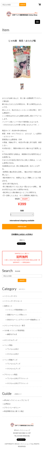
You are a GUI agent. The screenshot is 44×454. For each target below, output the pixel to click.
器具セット (8, 306)
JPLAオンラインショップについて (16, 400)
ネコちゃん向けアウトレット (18, 383)
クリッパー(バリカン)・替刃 (14, 325)
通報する (22, 240)
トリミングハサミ (10, 296)
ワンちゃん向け (13, 349)
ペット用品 (8, 345)
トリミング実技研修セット (17, 310)
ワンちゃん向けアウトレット (18, 378)
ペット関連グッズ (10, 360)
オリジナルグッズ (10, 340)
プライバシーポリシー (12, 408)
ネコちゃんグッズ (13, 368)
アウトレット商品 (10, 374)
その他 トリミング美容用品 (14, 330)
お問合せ (7, 404)
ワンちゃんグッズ (13, 364)
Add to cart (22, 226)
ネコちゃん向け (13, 354)
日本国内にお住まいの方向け (22, 234)
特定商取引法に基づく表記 (14, 411)
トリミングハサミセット (13, 301)
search (22, 4)
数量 (22, 211)
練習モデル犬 (12, 334)
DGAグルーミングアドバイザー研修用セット (23, 320)
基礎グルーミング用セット (17, 315)
